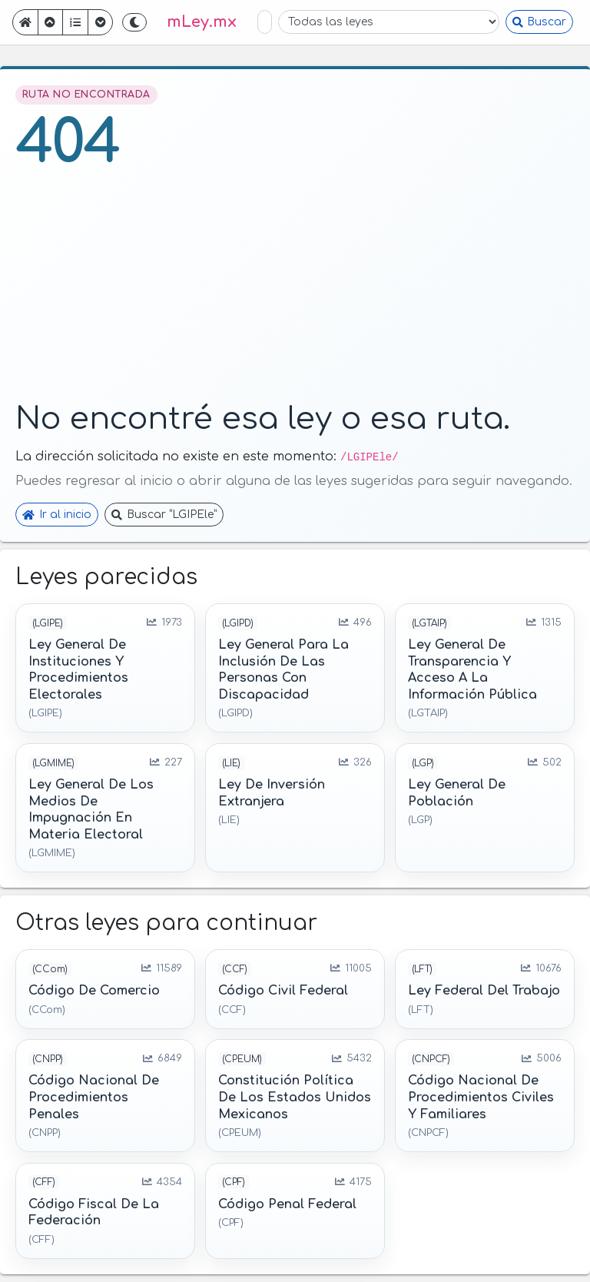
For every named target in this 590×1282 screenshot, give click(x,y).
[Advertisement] (295, 289)
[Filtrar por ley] (388, 22)
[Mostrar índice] (75, 22)
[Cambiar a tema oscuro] (134, 22)
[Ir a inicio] (25, 22)
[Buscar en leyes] (264, 22)
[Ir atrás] (51, 22)
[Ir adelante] (101, 22)
